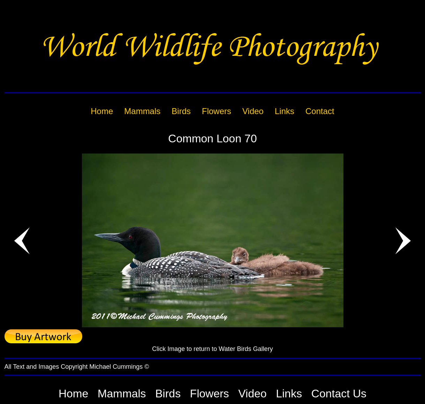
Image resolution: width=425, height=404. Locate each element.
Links (289, 393)
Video (252, 393)
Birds (168, 393)
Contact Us (338, 393)
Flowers (209, 393)
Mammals (122, 393)
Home (73, 393)
